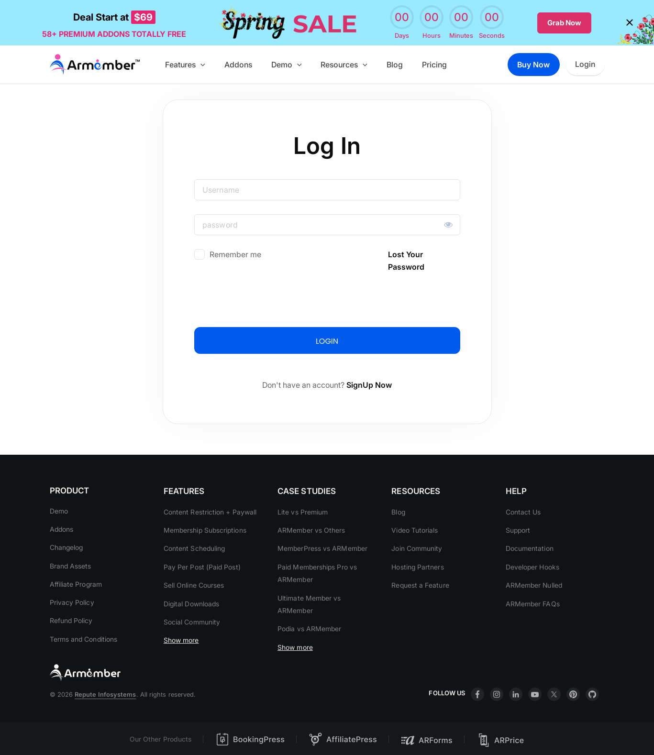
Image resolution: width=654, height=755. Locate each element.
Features (202, 63)
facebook (477, 715)
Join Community (417, 569)
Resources (349, 63)
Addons (251, 63)
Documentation (530, 569)
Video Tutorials (415, 551)
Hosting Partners (418, 587)
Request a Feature (420, 606)
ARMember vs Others (311, 551)
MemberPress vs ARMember (322, 569)
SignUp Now (369, 383)
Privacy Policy (72, 613)
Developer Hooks (532, 587)
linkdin (515, 715)
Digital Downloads (191, 624)
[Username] (327, 188)
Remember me (235, 253)
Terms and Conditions (84, 649)
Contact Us (523, 532)
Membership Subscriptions (205, 551)
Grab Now (564, 21)
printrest (573, 715)
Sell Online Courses (194, 606)
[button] (217, 63)
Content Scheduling (194, 569)
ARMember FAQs (533, 624)
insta (496, 715)
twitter (554, 715)
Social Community (192, 642)
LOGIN (327, 339)
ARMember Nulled (534, 606)
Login (586, 63)
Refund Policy (71, 631)
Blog (396, 63)
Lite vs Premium (302, 532)
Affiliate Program (76, 594)
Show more (181, 661)
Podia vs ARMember (309, 649)
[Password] (327, 223)
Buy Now (532, 63)
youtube (535, 715)
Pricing (432, 63)
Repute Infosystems (105, 715)
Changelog (66, 557)
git (592, 715)
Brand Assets (70, 576)
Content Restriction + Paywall (210, 532)
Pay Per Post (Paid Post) (202, 587)
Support (518, 551)
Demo (295, 63)
